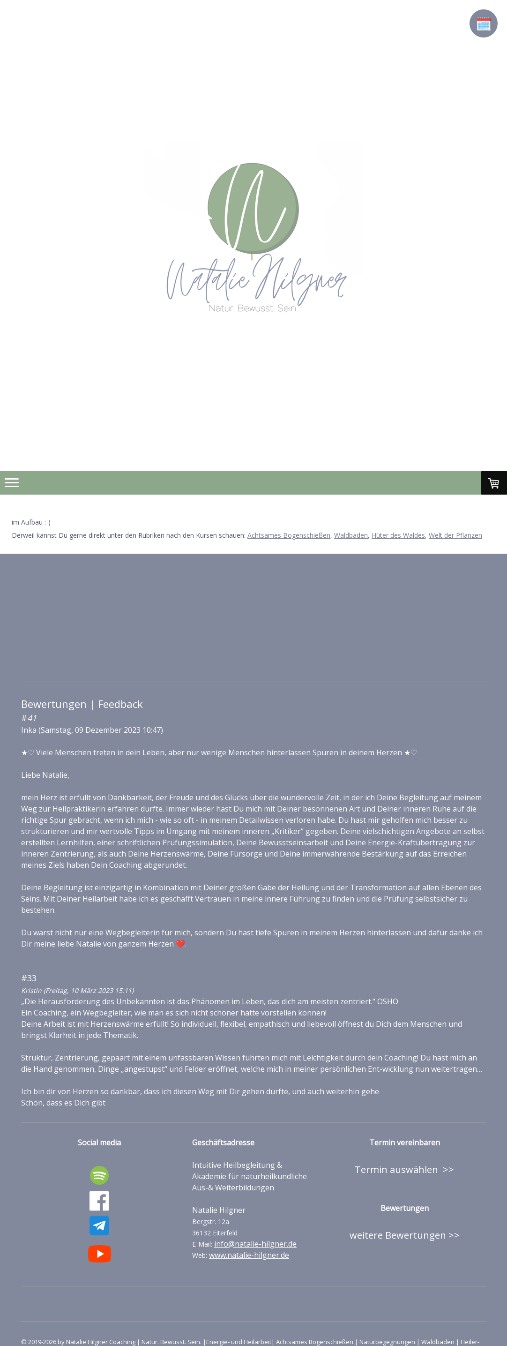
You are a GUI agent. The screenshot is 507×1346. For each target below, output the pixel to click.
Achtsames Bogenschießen (288, 535)
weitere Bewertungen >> (405, 1235)
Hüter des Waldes (398, 535)
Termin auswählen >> (404, 1169)
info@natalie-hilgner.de (255, 1244)
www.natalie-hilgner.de (249, 1255)
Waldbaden (351, 535)
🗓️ (484, 23)
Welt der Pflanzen (455, 535)
